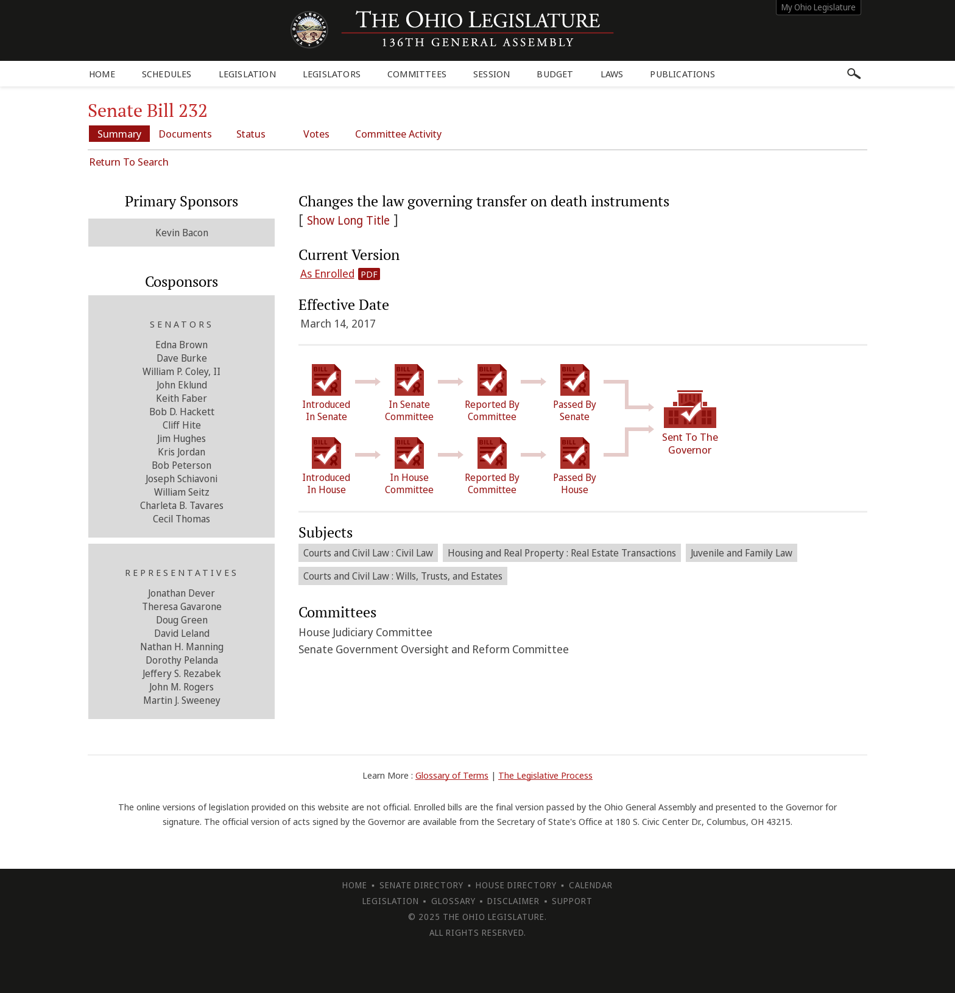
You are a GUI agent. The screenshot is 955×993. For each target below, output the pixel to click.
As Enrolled (327, 273)
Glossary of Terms (451, 775)
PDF (369, 274)
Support (572, 901)
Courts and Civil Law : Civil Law (368, 553)
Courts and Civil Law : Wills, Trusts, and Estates (402, 576)
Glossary (453, 901)
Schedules (167, 74)
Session (491, 74)
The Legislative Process (545, 775)
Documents (185, 134)
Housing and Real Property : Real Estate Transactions (562, 553)
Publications (682, 74)
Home (102, 74)
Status (251, 134)
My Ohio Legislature (818, 7)
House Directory (516, 885)
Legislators (332, 74)
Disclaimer (513, 901)
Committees (416, 74)
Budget (555, 74)
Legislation (247, 74)
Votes (316, 134)
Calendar (591, 885)
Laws (612, 74)
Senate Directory (421, 885)
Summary (119, 134)
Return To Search (129, 162)
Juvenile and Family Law (741, 553)
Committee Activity (398, 134)
